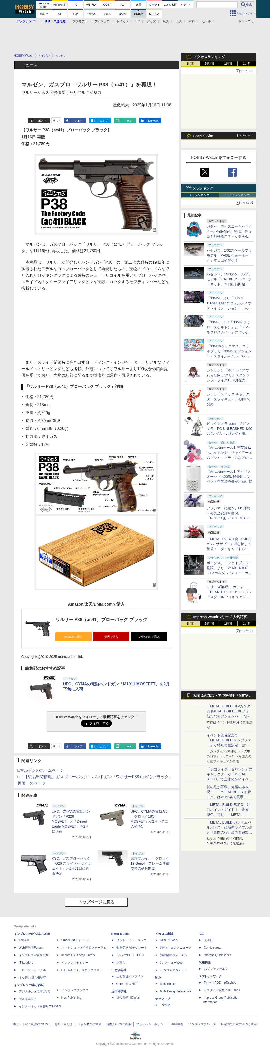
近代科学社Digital (128, 997)
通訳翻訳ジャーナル (173, 955)
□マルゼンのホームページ (41, 770)
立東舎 (120, 962)
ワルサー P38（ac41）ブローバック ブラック (101, 619)
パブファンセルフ (216, 969)
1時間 (190, 63)
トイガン (122, 21)
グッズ (151, 21)
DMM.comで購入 (149, 636)
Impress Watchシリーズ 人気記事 (220, 617)
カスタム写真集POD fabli (222, 990)
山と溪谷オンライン (129, 976)
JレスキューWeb (171, 962)
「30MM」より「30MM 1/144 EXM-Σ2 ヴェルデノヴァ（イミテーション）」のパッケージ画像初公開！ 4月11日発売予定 (229, 308)
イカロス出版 (164, 934)
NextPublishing (71, 997)
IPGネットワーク (210, 976)
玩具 (166, 21)
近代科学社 (118, 991)
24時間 (209, 63)
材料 (192, 21)
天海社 (208, 940)
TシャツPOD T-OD (130, 955)
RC (137, 21)
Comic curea (212, 947)
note (128, 120)
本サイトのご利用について (31, 1024)
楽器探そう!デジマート (131, 947)
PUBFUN (205, 962)
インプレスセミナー (74, 962)
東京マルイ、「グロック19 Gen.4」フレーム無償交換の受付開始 (150, 863)
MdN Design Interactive (175, 991)
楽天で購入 (111, 636)
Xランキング (203, 188)
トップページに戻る (96, 902)
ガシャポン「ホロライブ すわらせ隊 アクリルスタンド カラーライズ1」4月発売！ (228, 375)
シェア (78, 120)
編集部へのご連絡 (119, 1024)
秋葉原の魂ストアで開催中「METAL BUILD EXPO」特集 (222, 697)
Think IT (24, 940)
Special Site (203, 136)
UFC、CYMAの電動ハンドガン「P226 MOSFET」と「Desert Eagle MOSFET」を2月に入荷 (71, 821)
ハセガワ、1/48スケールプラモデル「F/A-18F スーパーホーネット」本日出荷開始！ (229, 279)
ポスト (42, 120)
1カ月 (247, 63)
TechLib (165, 1005)
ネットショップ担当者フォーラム (83, 947)
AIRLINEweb (168, 940)
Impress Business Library (78, 955)
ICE (201, 934)
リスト (57, 120)
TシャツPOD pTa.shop (220, 982)
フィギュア (101, 21)
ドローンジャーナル (32, 970)
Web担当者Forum (31, 947)
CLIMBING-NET (127, 984)
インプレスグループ (202, 1024)
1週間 (228, 63)
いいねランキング (237, 195)
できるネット (28, 999)
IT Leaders (26, 962)
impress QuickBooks (217, 955)
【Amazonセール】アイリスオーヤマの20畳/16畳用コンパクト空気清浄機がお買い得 (229, 477)
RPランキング (200, 195)
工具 (179, 21)
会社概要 (177, 1024)
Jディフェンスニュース (176, 947)
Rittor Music (120, 934)
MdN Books (168, 984)
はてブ (103, 120)
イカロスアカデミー (173, 970)
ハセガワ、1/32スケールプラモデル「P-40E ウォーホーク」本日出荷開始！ (229, 255)
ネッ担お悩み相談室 (32, 977)
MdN (158, 977)
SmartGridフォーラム (75, 940)
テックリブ (162, 999)
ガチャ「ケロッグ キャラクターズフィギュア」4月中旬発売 (229, 399)
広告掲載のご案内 (90, 1024)
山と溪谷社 (118, 970)
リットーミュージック (131, 940)
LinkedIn (153, 120)
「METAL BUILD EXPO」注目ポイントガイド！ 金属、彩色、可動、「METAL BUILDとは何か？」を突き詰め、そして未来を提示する (229, 815)
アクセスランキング (209, 57)
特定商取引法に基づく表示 (239, 1024)
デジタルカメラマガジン (35, 991)
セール (206, 21)
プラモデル (79, 21)
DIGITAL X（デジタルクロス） (82, 970)
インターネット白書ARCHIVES (40, 1006)
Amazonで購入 (73, 636)
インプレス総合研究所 (34, 955)
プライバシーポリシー (151, 1024)
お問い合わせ (63, 1024)
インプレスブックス (74, 990)
